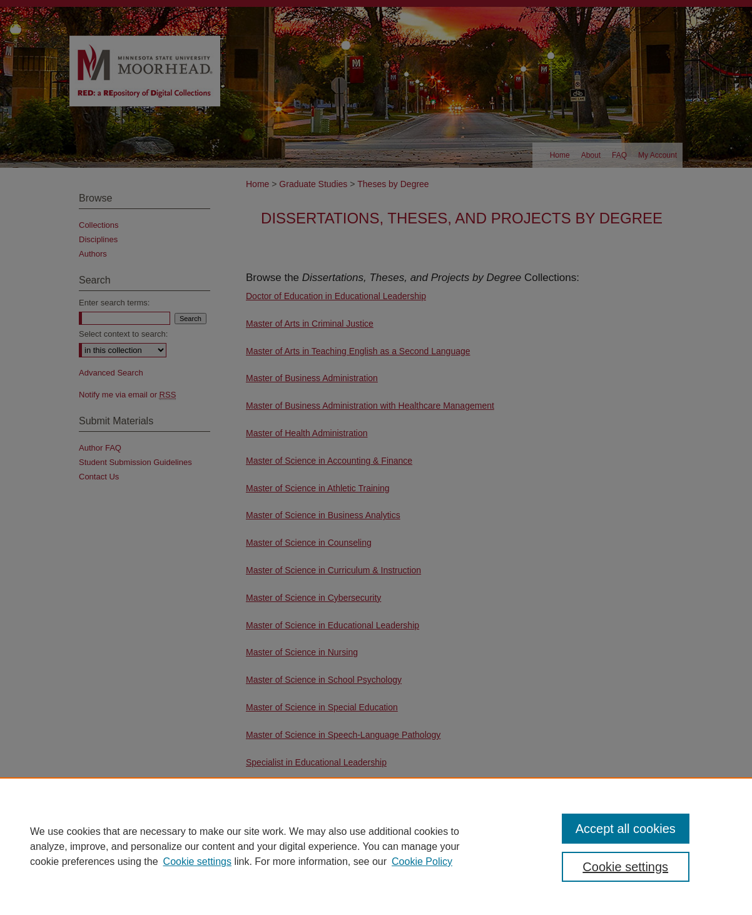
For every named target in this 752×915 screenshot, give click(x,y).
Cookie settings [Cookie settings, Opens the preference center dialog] (625, 867)
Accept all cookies (626, 829)
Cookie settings (197, 861)
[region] (376, 846)
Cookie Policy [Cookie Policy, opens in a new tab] (422, 861)
